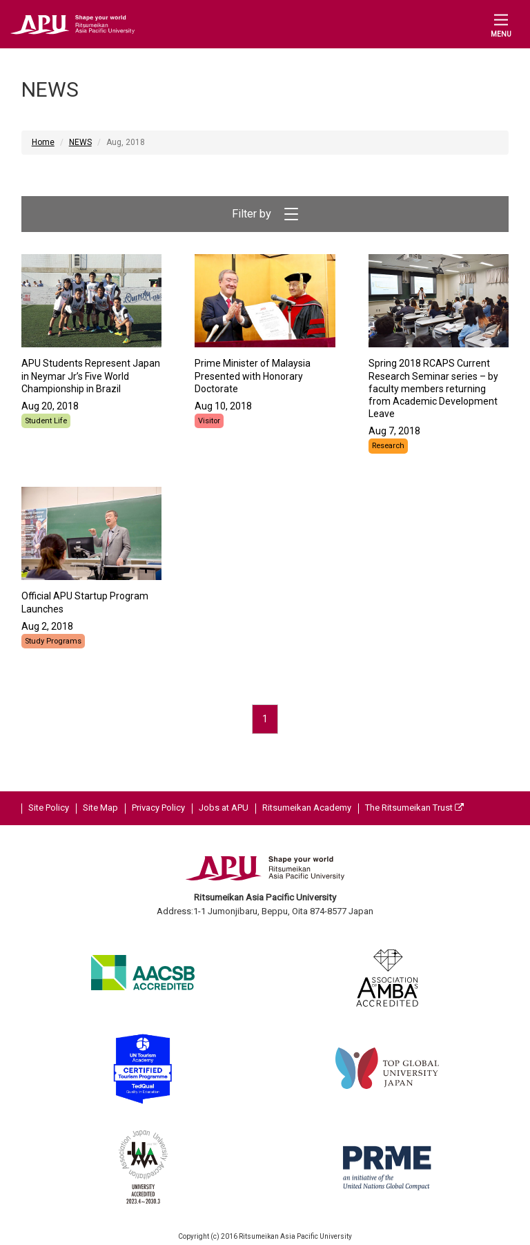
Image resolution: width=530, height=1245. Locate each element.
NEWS (80, 142)
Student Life (46, 420)
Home (43, 142)
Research (388, 445)
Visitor (209, 420)
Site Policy (48, 807)
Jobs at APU (223, 807)
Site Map (100, 807)
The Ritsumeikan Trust (414, 807)
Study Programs (53, 641)
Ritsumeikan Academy (306, 807)
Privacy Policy (158, 807)
